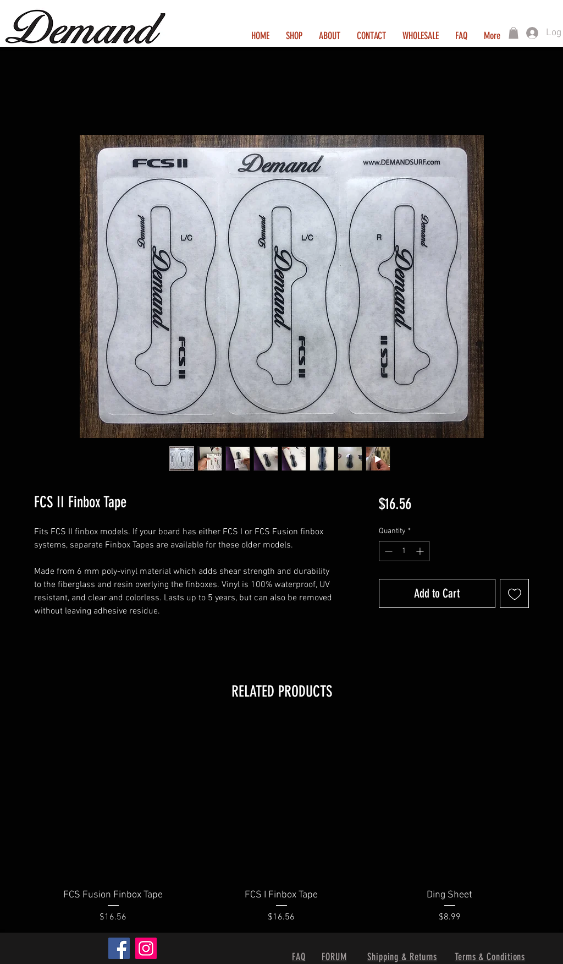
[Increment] (421, 551)
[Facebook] (119, 948)
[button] (513, 33)
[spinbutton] (404, 551)
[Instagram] (146, 948)
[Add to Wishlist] (514, 593)
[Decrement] (387, 551)
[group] (281, 823)
